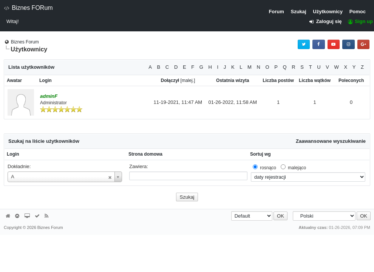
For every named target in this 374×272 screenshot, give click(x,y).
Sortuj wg (260, 154)
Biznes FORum (28, 8)
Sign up (360, 21)
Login (13, 154)
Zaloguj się (327, 21)
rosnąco (268, 167)
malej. (188, 80)
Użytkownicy (328, 11)
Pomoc (357, 11)
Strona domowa (145, 154)
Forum (276, 11)
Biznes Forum (25, 42)
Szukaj (298, 11)
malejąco (297, 167)
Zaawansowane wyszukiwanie (331, 141)
